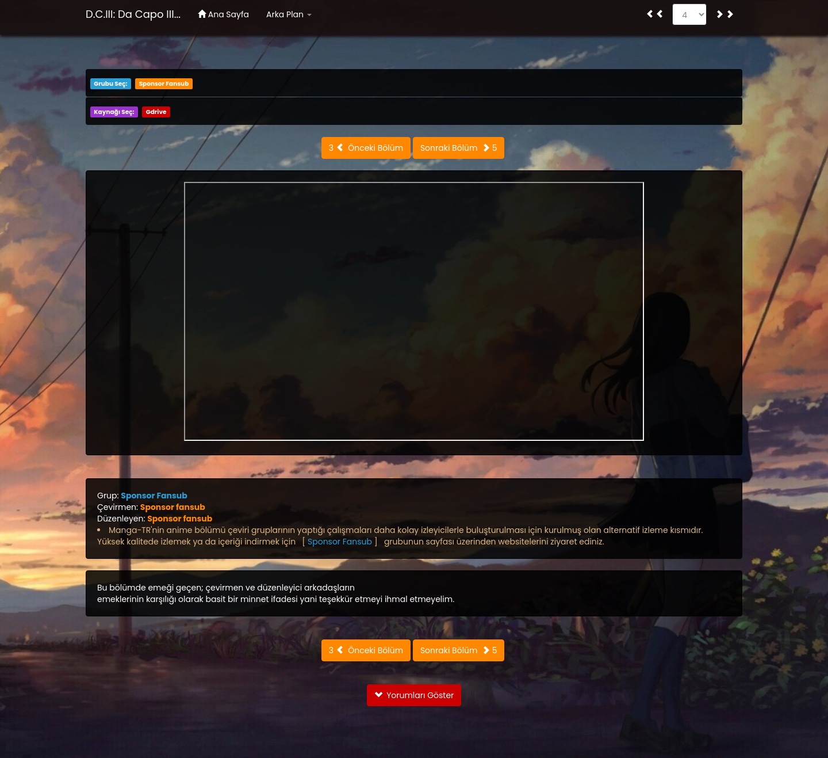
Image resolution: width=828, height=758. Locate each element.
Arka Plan (289, 14)
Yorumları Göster (414, 695)
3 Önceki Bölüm (366, 148)
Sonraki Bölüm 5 (458, 148)
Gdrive (156, 112)
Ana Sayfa (223, 14)
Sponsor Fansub (164, 83)
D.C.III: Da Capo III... (133, 14)
